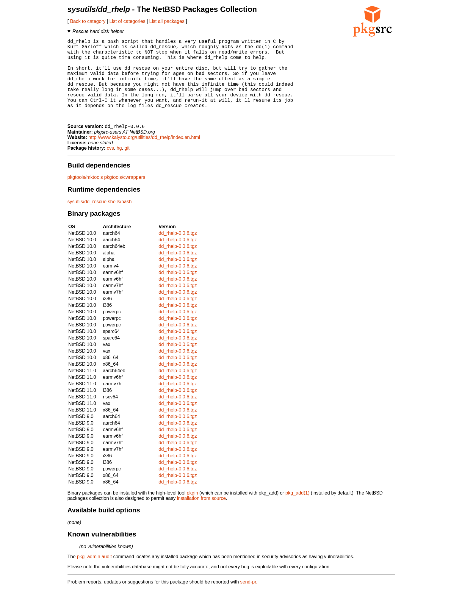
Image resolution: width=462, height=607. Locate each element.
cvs (110, 165)
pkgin (192, 510)
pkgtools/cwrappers (124, 194)
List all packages (166, 21)
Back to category (87, 21)
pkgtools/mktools (85, 194)
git (127, 165)
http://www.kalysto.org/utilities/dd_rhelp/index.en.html (144, 154)
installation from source (201, 515)
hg (119, 165)
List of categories (127, 21)
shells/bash (120, 219)
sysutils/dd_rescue (87, 219)
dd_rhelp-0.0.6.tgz (178, 250)
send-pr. (248, 599)
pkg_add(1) (297, 510)
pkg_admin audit (94, 574)
